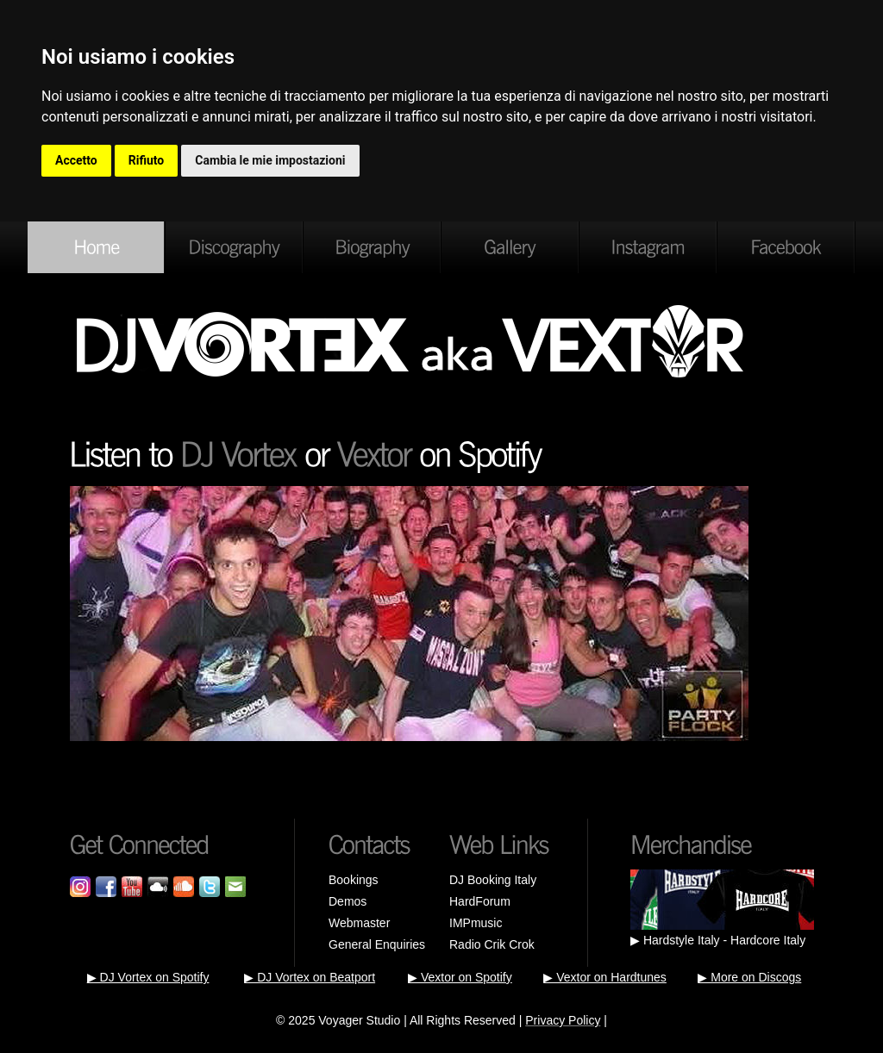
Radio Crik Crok (492, 944)
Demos (347, 901)
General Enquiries (377, 944)
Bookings (354, 880)
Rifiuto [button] (146, 160)
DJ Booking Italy (492, 880)
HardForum (479, 901)
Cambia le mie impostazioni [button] (270, 160)
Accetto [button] (76, 160)
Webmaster (359, 923)
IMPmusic (475, 923)
